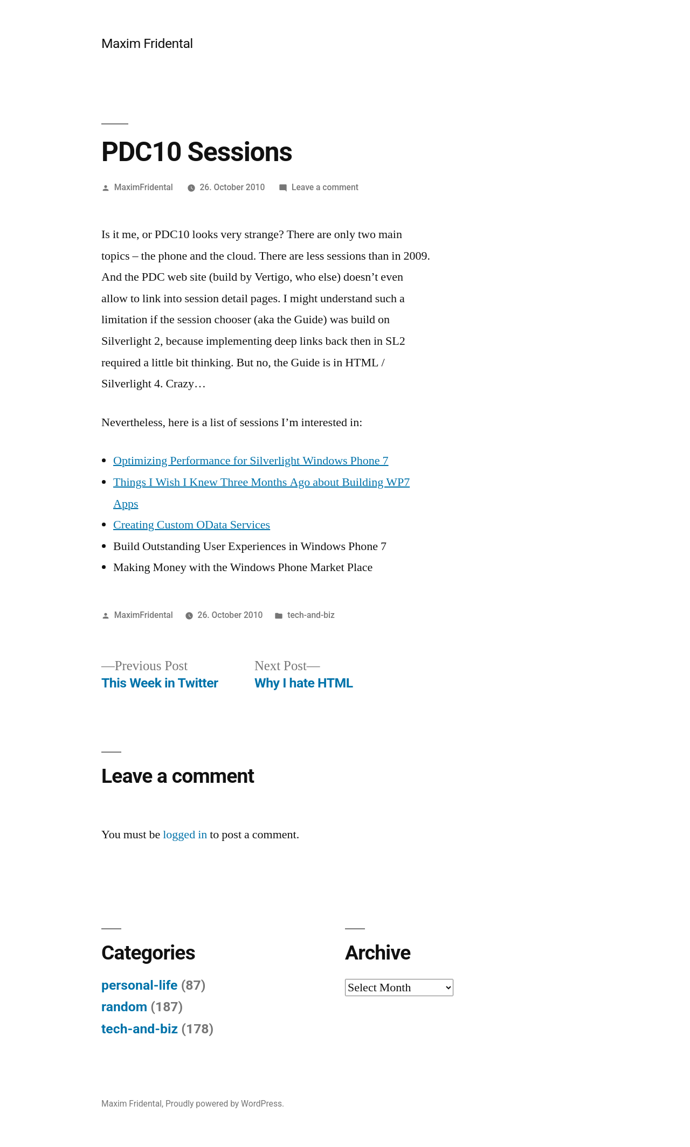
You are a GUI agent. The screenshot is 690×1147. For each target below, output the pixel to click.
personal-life (139, 985)
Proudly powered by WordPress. (224, 1104)
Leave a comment (325, 187)
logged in (185, 834)
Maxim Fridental (147, 43)
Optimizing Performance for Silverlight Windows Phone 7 (251, 460)
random (124, 1006)
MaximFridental (143, 187)
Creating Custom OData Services (191, 524)
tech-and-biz (311, 615)
